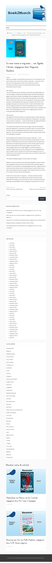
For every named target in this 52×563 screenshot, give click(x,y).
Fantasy (8, 373)
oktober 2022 (13, 331)
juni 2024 (11, 291)
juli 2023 (11, 313)
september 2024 (13, 285)
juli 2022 (11, 337)
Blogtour (8, 351)
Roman (8, 424)
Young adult (9, 457)
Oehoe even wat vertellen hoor (14, 410)
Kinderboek (9, 390)
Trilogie (8, 443)
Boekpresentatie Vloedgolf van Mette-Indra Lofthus (20, 223)
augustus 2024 (13, 287)
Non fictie (8, 407)
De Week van (9, 365)
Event (7, 370)
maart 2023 (12, 321)
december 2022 (13, 327)
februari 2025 (13, 275)
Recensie (8, 60)
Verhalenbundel (10, 449)
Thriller (8, 440)
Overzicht (8, 415)
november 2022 (13, 329)
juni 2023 (11, 315)
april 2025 (12, 271)
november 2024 (13, 281)
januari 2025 (12, 277)
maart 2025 (12, 273)
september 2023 (13, 309)
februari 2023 (13, 323)
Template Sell (40, 558)
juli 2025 (11, 265)
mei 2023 (11, 317)
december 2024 (13, 279)
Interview (8, 384)
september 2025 (13, 261)
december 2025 (13, 255)
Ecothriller (9, 368)
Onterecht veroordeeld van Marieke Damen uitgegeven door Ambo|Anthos (26, 220)
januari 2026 (12, 253)
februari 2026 (13, 251)
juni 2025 (11, 267)
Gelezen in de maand (11, 379)
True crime (9, 446)
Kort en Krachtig (10, 396)
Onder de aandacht (11, 412)
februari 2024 (13, 299)
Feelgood (8, 376)
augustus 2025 (13, 263)
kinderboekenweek (11, 393)
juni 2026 (11, 243)
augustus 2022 (13, 335)
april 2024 (12, 295)
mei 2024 (11, 293)
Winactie (8, 454)
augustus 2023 (13, 311)
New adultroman (10, 401)
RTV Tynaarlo (10, 426)
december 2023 (13, 303)
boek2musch (25, 74)
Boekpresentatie (10, 354)
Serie (7, 432)
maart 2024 (12, 297)
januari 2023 (12, 325)
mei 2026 (11, 245)
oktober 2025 (13, 259)
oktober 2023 (13, 307)
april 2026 (12, 247)
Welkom (8, 451)
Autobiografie (10, 348)
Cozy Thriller (9, 359)
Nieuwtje (8, 404)
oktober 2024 (13, 283)
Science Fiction (10, 429)
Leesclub (8, 398)
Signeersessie (10, 435)
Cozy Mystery (10, 356)
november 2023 (13, 305)
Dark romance (10, 362)
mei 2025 (11, 269)
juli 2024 (11, 289)
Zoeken (8, 195)
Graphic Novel (10, 382)
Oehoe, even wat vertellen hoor (14, 189)
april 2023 (12, 319)
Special (8, 438)
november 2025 (13, 257)
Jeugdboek (9, 387)
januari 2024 (12, 301)
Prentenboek (9, 418)
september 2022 (13, 333)
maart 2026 (12, 249)
